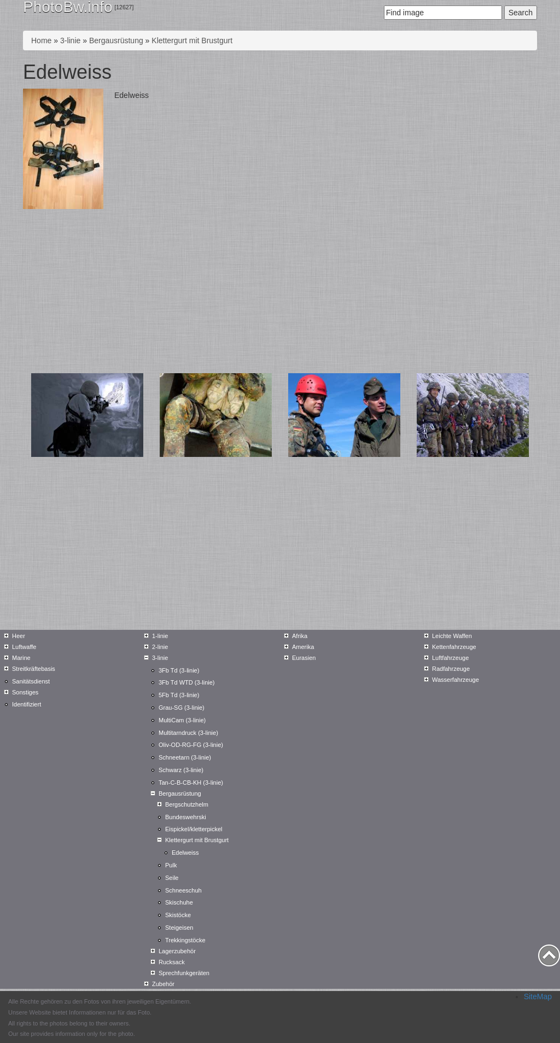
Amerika (303, 647)
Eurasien (304, 657)
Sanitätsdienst (31, 681)
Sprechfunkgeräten (184, 973)
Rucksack (172, 962)
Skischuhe (179, 902)
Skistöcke (178, 915)
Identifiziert (26, 704)
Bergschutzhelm (186, 804)
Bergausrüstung (116, 40)
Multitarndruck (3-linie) (188, 732)
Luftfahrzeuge (450, 657)
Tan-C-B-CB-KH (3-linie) (191, 782)
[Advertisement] (280, 291)
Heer (18, 636)
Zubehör (163, 984)
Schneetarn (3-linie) (185, 757)
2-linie (160, 647)
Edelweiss (185, 852)
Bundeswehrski (185, 817)
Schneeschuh (183, 890)
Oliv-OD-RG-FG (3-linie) (191, 744)
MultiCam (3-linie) (182, 720)
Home (41, 40)
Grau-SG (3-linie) (182, 707)
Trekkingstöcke (185, 940)
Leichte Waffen (452, 636)
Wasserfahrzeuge (455, 679)
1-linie (160, 636)
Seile (171, 877)
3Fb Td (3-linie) (179, 670)
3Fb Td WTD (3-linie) (186, 682)
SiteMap (538, 996)
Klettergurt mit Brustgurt (191, 40)
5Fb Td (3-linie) (179, 695)
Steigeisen (179, 927)
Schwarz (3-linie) (181, 770)
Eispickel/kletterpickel (194, 829)
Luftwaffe (24, 647)
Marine (21, 657)
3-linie (70, 40)
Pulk (171, 865)
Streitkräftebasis (33, 668)
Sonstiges (25, 692)
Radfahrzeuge (451, 668)
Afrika (299, 636)
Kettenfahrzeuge (454, 647)
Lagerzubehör (177, 951)
